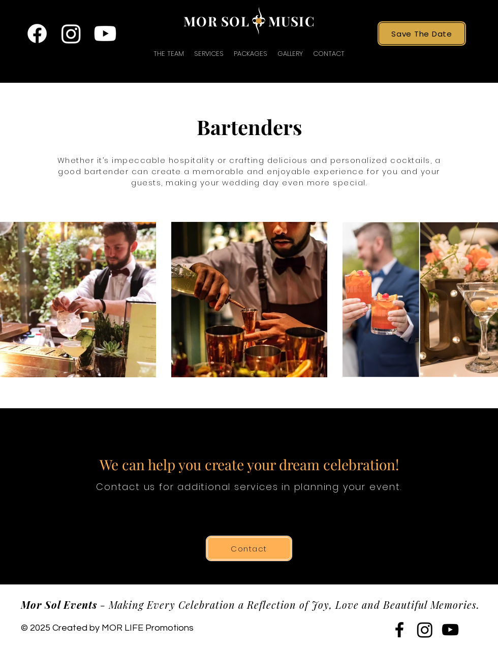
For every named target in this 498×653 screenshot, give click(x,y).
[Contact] (249, 548)
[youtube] (105, 33)
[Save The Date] (421, 33)
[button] (209, 53)
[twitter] (71, 33)
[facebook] (37, 33)
